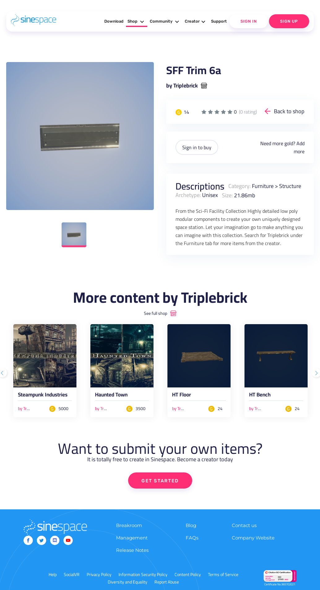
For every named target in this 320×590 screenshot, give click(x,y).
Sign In (248, 21)
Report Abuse (166, 582)
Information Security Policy (143, 574)
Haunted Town (111, 396)
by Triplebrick (182, 86)
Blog (191, 525)
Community (165, 21)
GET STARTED (160, 481)
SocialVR (72, 574)
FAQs (192, 538)
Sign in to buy (196, 147)
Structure (290, 186)
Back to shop (289, 111)
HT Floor (181, 396)
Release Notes (132, 550)
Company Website (253, 538)
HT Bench (259, 396)
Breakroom (129, 525)
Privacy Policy (99, 574)
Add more (299, 147)
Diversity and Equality (127, 582)
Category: (239, 186)
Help (53, 574)
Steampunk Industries (42, 396)
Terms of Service (223, 574)
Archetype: (188, 195)
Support (219, 21)
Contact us (244, 525)
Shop (137, 21)
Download (113, 21)
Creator (196, 21)
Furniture (263, 186)
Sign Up (289, 21)
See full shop (155, 313)
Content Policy (188, 574)
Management (132, 538)
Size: (227, 195)
